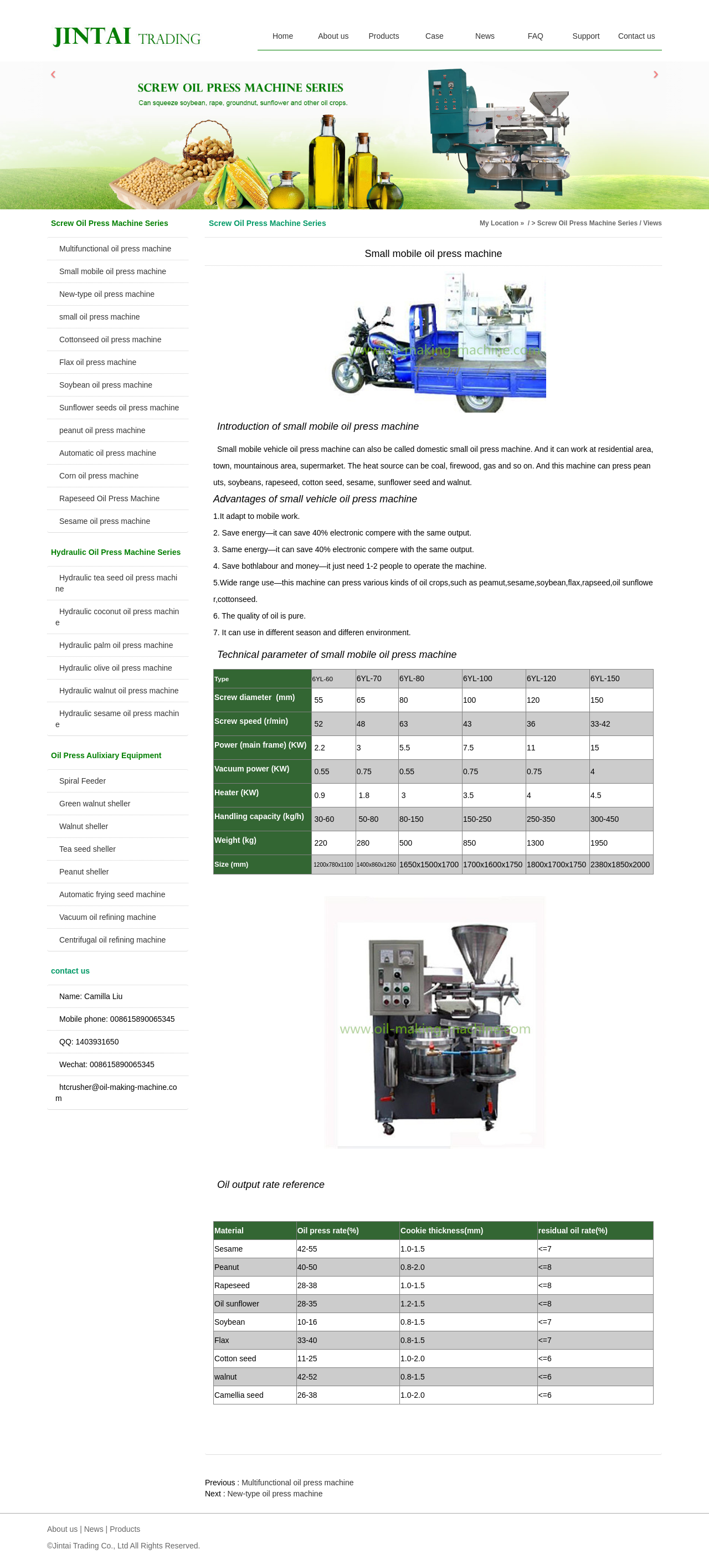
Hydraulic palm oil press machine (116, 645)
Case (434, 36)
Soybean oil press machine (105, 384)
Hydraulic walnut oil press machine (119, 690)
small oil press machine (99, 316)
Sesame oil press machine (104, 521)
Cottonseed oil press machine (110, 339)
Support (586, 36)
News (485, 36)
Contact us (636, 36)
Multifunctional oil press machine (115, 248)
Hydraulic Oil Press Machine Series (116, 552)
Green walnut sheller (94, 803)
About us (333, 36)
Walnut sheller (83, 826)
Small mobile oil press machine (112, 271)
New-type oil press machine (107, 294)
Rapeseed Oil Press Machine (109, 498)
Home (283, 36)
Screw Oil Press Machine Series (109, 223)
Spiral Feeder (82, 780)
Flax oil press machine (97, 362)
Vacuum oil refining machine (107, 917)
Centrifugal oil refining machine (112, 939)
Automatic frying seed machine (112, 894)
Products (384, 36)
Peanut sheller (84, 871)
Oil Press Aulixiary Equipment (106, 755)
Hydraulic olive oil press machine (115, 667)
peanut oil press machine (102, 430)
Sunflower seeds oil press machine (119, 407)
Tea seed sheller (87, 849)
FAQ (535, 36)
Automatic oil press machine (107, 453)
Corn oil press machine (98, 475)
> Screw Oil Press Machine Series (584, 223)
